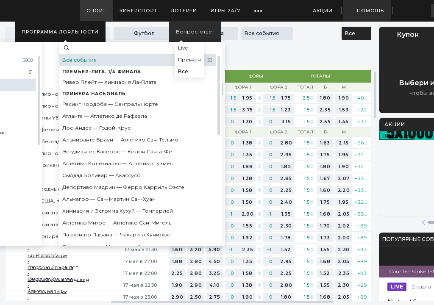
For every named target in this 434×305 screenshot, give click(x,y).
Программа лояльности (60, 32)
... (258, 7)
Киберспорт (138, 11)
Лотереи (184, 11)
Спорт (96, 11)
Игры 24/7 (225, 11)
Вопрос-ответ (195, 31)
